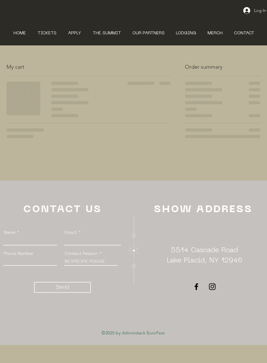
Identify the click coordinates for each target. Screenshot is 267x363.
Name (9, 233)
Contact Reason (82, 254)
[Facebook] (196, 286)
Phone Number (19, 254)
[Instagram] (212, 286)
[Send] (62, 287)
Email (71, 233)
